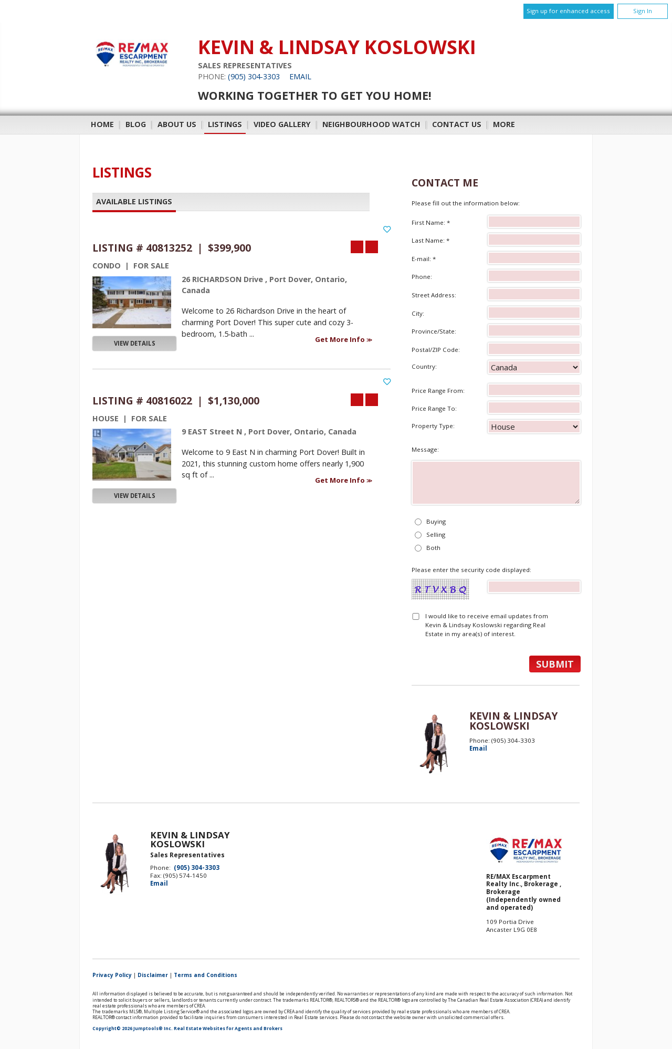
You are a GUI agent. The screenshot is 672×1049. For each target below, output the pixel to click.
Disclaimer (153, 975)
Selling (435, 534)
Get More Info (340, 339)
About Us (177, 124)
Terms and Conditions (205, 975)
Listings (225, 124)
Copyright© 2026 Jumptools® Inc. (132, 1028)
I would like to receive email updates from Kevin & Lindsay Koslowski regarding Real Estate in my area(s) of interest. (486, 625)
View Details (134, 343)
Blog (135, 124)
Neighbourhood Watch (371, 124)
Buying (436, 521)
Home (102, 124)
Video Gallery (282, 124)
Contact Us (456, 124)
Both (433, 548)
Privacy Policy (112, 975)
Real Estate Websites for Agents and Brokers (228, 1028)
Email (300, 76)
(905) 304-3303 (254, 76)
